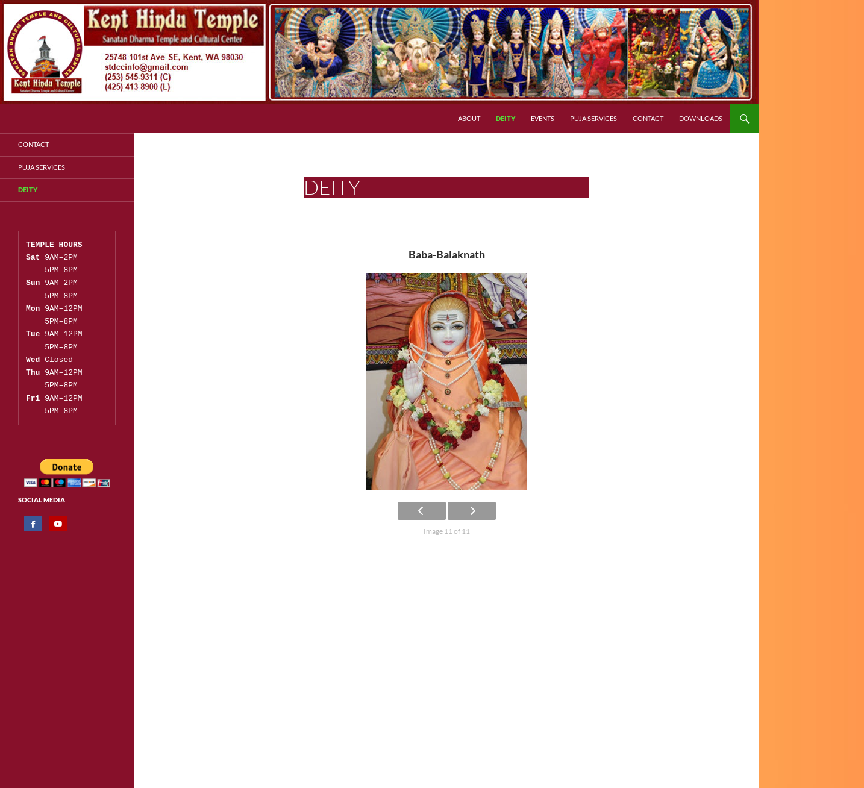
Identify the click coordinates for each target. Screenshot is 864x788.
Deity (505, 118)
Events (542, 118)
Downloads (700, 118)
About (469, 118)
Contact (648, 118)
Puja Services (593, 118)
